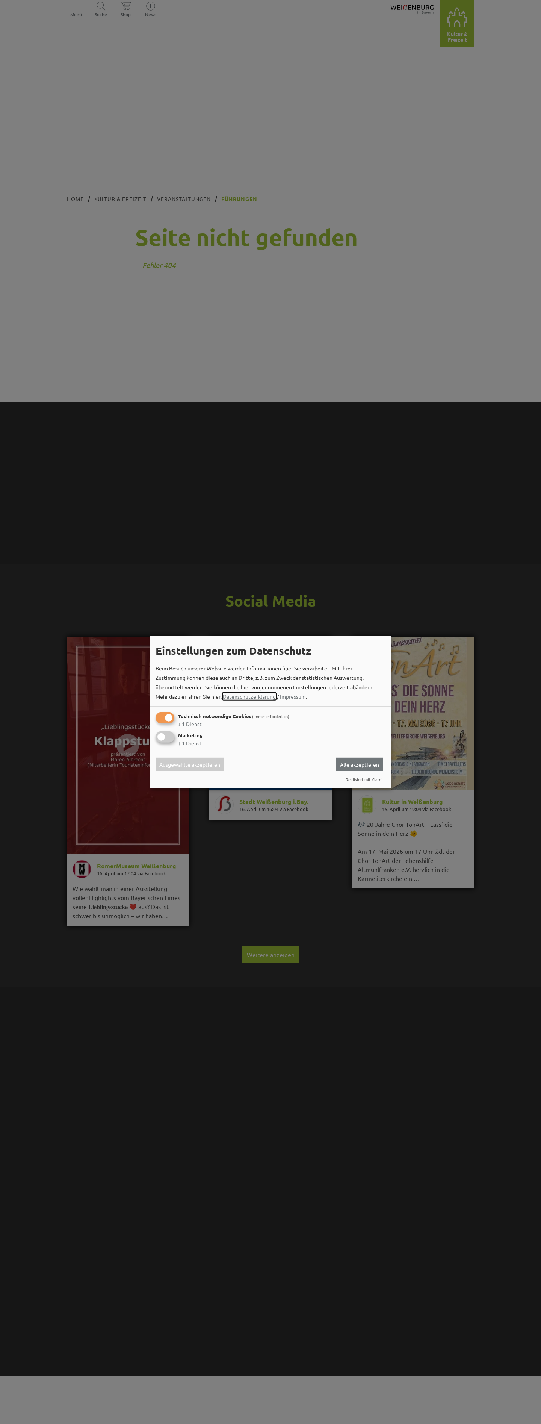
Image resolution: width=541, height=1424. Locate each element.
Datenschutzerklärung (249, 696)
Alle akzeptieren (359, 764)
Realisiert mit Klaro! (364, 779)
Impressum (293, 696)
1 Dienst (190, 723)
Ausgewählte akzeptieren (189, 764)
